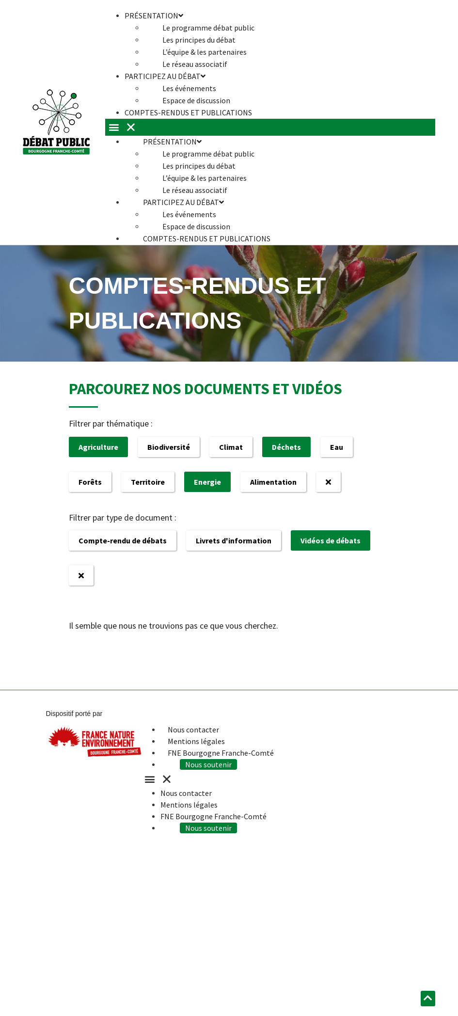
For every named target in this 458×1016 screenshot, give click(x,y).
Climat (231, 447)
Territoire (148, 482)
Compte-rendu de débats (123, 540)
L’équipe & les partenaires (204, 52)
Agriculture (98, 447)
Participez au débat (165, 76)
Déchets (286, 447)
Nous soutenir (208, 764)
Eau (336, 447)
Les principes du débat (199, 40)
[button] (270, 127)
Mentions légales (196, 741)
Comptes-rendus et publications (188, 112)
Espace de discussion (196, 226)
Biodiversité (168, 447)
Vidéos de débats (330, 540)
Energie (207, 482)
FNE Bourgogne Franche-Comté (221, 753)
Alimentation (273, 482)
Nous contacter (193, 729)
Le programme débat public (208, 27)
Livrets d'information (233, 540)
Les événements (189, 88)
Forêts (90, 482)
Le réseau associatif (194, 190)
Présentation (172, 141)
